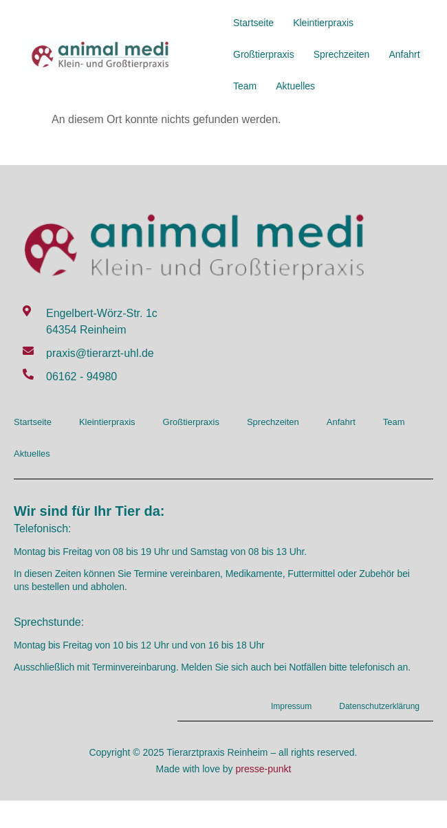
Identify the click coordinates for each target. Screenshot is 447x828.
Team (245, 85)
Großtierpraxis (263, 54)
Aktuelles (295, 85)
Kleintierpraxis (323, 22)
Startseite (253, 22)
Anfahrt (404, 54)
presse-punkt (264, 768)
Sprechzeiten (342, 54)
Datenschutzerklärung (379, 706)
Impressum (291, 706)
